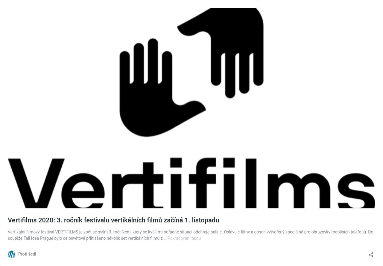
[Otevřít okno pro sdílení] (371, 252)
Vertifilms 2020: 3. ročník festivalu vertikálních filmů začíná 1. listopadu (113, 220)
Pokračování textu (184, 238)
